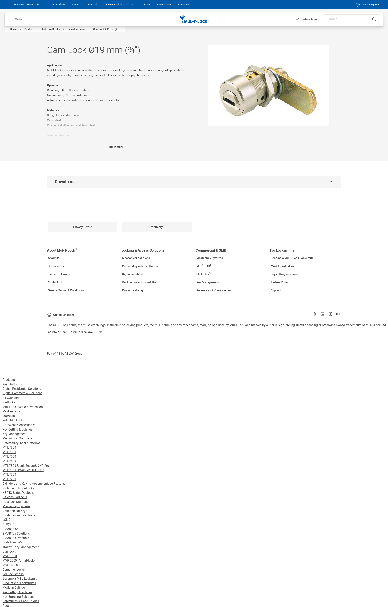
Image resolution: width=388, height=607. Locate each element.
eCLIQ (7, 520)
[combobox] (352, 19)
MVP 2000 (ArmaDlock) (19, 560)
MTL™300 (9, 474)
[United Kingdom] (367, 5)
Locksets (9, 416)
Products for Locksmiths (19, 583)
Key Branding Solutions (18, 596)
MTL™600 (9, 452)
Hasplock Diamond (16, 502)
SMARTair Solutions (16, 533)
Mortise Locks (12, 411)
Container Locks (14, 569)
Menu (18, 19)
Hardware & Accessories (19, 425)
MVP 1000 (10, 556)
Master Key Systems (16, 506)
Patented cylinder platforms (21, 443)
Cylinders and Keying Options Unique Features (34, 483)
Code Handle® (12, 542)
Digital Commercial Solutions (22, 393)
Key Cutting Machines (17, 429)
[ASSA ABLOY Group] (26, 5)
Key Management (15, 434)
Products (9, 379)
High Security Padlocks (18, 488)
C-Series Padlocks (15, 497)
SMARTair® (11, 529)
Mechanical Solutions (17, 438)
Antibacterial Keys (15, 511)
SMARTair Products (16, 538)
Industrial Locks (13, 420)
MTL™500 (9, 456)
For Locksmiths (13, 574)
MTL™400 (9, 461)
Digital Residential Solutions (22, 389)
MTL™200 (9, 479)
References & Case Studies (21, 601)
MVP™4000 (10, 565)
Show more (116, 147)
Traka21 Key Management (21, 547)
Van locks (9, 551)
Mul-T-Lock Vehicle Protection (23, 407)
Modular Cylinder (14, 587)
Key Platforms (12, 384)
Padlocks (9, 402)
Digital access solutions (19, 515)
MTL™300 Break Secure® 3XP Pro (26, 465)
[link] (58, 5)
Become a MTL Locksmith (20, 578)
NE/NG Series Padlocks (18, 493)
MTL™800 (9, 447)
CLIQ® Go (9, 524)
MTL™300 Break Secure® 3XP (23, 470)
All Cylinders (11, 398)
